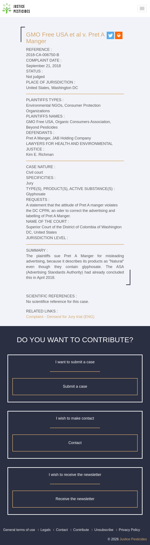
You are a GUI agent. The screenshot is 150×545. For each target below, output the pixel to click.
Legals (46, 530)
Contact (75, 443)
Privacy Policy (129, 530)
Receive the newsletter (74, 499)
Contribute (81, 530)
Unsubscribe (103, 530)
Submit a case (75, 386)
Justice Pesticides (133, 539)
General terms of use (19, 530)
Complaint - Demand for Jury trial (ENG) (60, 317)
